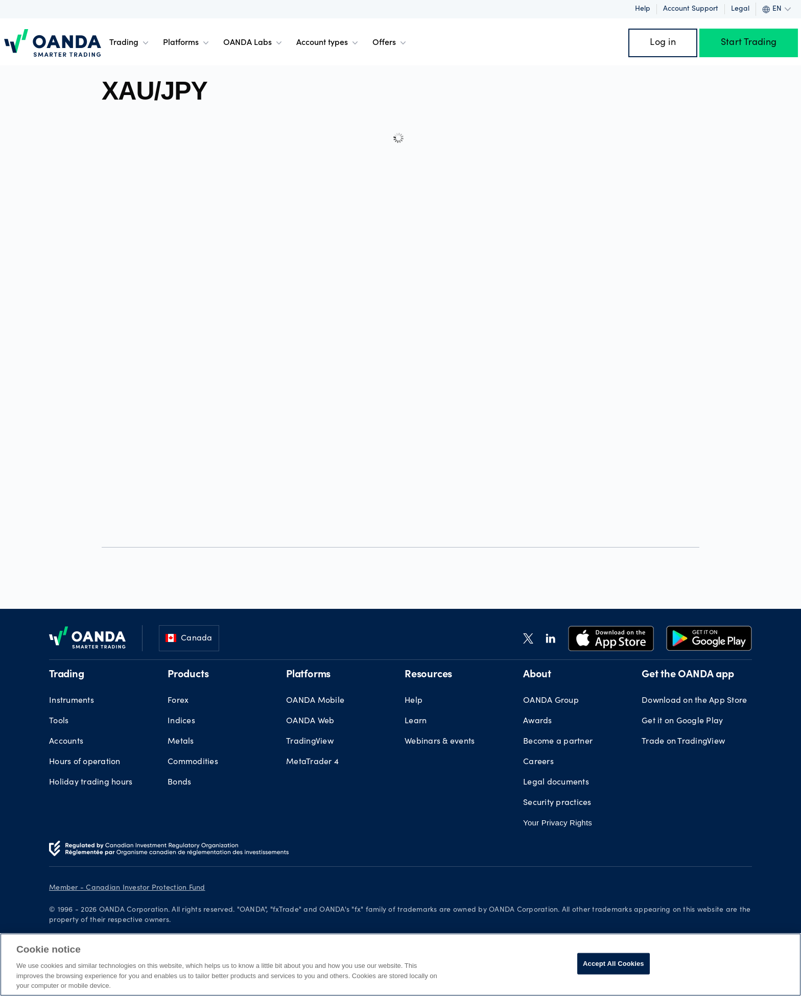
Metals (181, 742)
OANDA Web (310, 721)
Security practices (557, 803)
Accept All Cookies (613, 963)
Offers (390, 43)
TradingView (310, 742)
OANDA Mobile (315, 701)
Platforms (187, 43)
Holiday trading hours (90, 782)
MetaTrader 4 (312, 762)
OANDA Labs (253, 43)
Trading (130, 43)
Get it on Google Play (682, 721)
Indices (181, 721)
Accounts (66, 742)
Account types (328, 43)
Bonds (179, 782)
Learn (416, 721)
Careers (538, 762)
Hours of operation (85, 762)
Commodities (193, 762)
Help (642, 9)
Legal (740, 9)
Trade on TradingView (683, 742)
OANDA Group (551, 701)
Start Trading (748, 43)
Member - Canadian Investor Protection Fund (127, 888)
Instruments (71, 701)
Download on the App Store (694, 701)
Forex (178, 701)
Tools (58, 721)
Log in (663, 43)
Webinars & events (440, 742)
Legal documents (556, 782)
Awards (537, 721)
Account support (690, 9)
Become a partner (558, 742)
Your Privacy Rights (557, 822)
